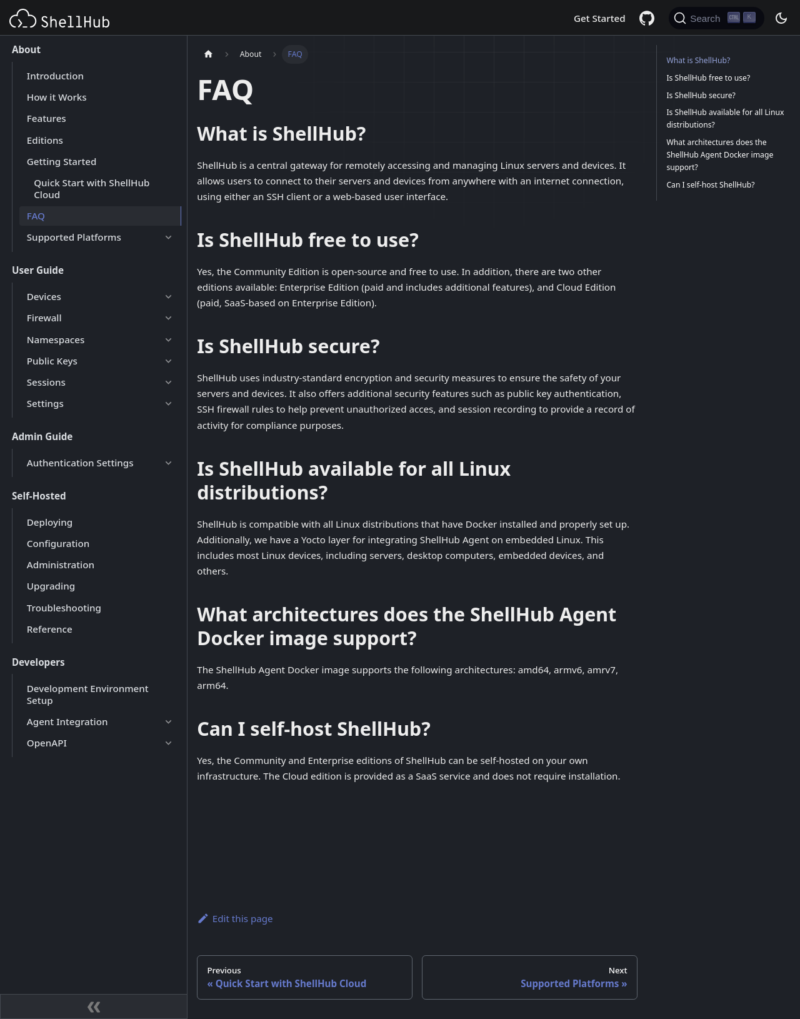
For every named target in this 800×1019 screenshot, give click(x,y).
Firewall (44, 317)
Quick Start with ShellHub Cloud (91, 188)
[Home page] (208, 54)
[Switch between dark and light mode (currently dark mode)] (780, 18)
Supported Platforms (74, 237)
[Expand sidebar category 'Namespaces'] (168, 339)
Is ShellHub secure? (701, 95)
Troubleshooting (64, 607)
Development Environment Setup (88, 694)
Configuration (58, 543)
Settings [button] (45, 403)
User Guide (38, 270)
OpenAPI (47, 742)
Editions (45, 140)
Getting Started (62, 161)
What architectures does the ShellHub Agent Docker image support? (719, 155)
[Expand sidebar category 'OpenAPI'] (168, 742)
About (26, 49)
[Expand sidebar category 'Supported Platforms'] (168, 237)
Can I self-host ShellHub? (710, 184)
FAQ (36, 215)
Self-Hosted (39, 495)
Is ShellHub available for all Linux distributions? (725, 118)
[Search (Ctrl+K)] (716, 18)
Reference (49, 629)
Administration (60, 564)
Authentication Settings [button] (80, 462)
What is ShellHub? (698, 60)
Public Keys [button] (52, 360)
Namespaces (56, 339)
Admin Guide (42, 436)
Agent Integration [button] (67, 721)
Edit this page (234, 918)
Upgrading (51, 586)
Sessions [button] (46, 382)
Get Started (600, 18)
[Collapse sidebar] (94, 1006)
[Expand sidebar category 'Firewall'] (168, 318)
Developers (38, 662)
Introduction (55, 75)
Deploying (49, 522)
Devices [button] (44, 296)
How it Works (57, 97)
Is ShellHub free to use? (708, 78)
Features (46, 118)
